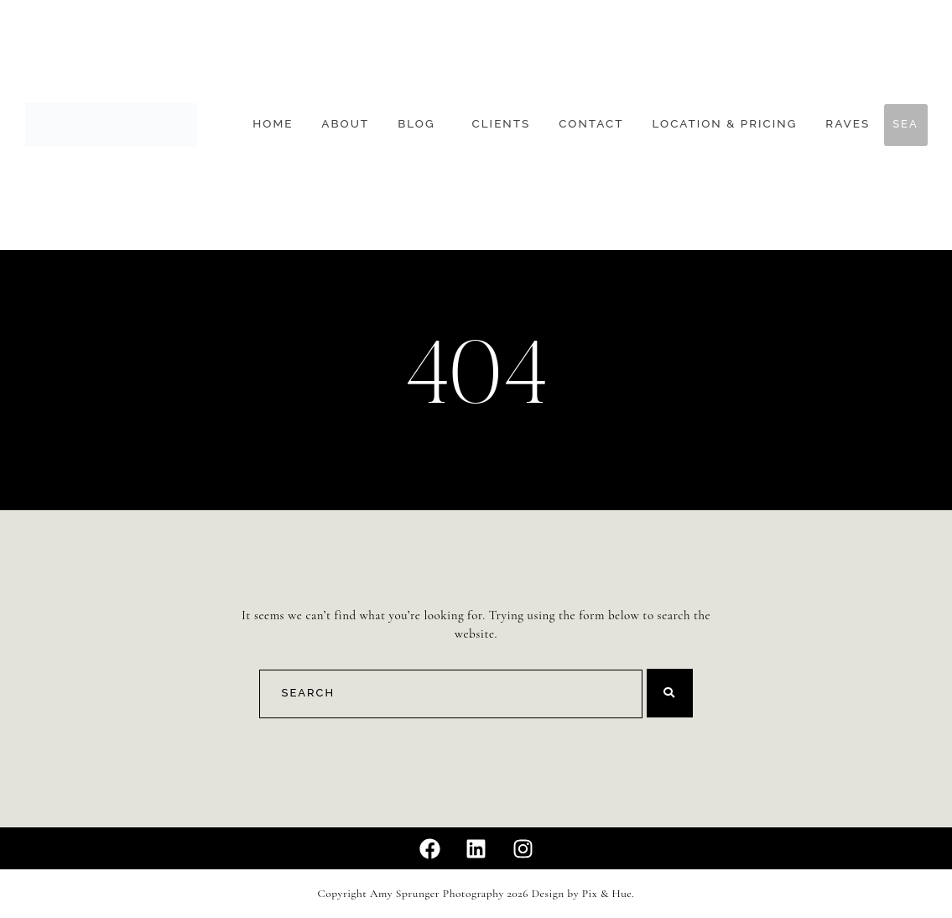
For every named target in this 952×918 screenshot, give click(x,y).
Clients (501, 124)
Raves (847, 124)
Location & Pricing (724, 124)
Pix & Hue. (608, 893)
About (345, 124)
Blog (416, 124)
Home (272, 124)
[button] (420, 124)
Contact (591, 124)
